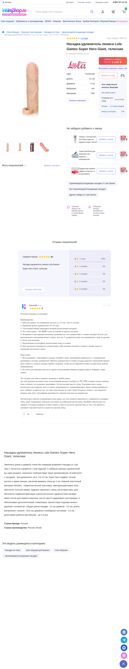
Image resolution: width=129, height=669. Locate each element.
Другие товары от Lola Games (82, 194)
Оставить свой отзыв (33, 289)
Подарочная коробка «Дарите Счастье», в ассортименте (87, 171)
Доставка (69, 2)
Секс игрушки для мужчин (37, 550)
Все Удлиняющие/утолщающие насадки (87, 189)
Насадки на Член (51, 32)
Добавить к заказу (106, 139)
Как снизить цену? (109, 93)
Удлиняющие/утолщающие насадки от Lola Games (92, 183)
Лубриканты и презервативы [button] (29, 21)
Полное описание (77, 100)
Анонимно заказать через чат (113, 68)
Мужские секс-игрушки (31, 32)
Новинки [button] (57, 21)
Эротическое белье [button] (72, 21)
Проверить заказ (101, 2)
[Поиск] (92, 12)
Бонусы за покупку (109, 111)
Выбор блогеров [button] (91, 21)
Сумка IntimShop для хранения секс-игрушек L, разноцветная (87, 155)
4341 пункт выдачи (117, 106)
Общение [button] (104, 21)
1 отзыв (84, 38)
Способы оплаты (84, 2)
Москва (104, 106)
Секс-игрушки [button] (7, 21)
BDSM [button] (48, 21)
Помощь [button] (112, 21)
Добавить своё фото (52, 165)
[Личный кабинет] (103, 12)
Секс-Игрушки (13, 32)
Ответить (40, 414)
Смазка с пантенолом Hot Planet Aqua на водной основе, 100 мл (88, 139)
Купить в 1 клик (108, 75)
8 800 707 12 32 (120, 2)
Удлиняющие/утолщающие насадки (78, 32)
